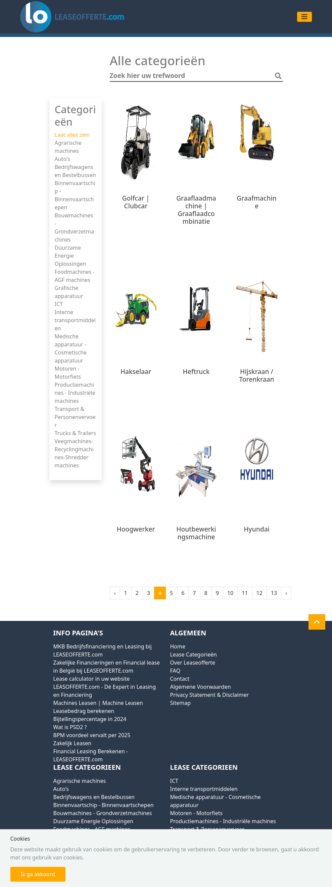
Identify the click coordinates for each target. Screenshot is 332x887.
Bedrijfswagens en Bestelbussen (94, 797)
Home (178, 646)
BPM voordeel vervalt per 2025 (92, 735)
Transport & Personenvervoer (75, 417)
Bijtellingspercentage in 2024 (90, 719)
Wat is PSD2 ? (70, 727)
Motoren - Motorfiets (196, 813)
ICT (59, 304)
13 (274, 593)
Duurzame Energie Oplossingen (70, 255)
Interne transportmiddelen (75, 320)
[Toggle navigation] (304, 17)
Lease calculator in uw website (91, 678)
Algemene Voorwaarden (200, 686)
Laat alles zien (72, 134)
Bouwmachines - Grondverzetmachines (102, 813)
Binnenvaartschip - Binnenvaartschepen (103, 805)
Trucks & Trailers (75, 433)
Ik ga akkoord (37, 874)
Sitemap (180, 703)
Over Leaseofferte (193, 662)
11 (245, 593)
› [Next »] (286, 593)
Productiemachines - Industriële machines (75, 393)
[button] (317, 622)
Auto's (62, 159)
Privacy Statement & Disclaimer (209, 695)
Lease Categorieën (193, 654)
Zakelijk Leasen (72, 743)
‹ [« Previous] (115, 593)
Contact (180, 678)
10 (230, 593)
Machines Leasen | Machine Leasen (98, 703)
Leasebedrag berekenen (83, 711)
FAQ (175, 670)
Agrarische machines (79, 781)
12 (259, 593)
